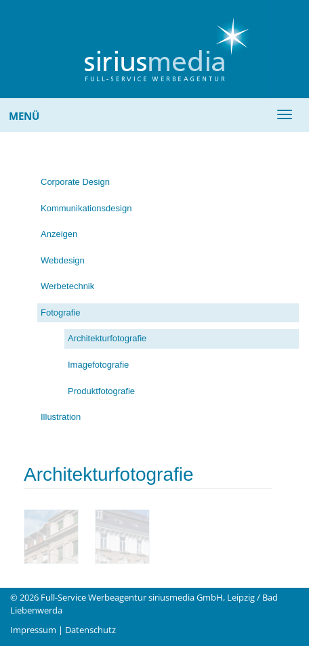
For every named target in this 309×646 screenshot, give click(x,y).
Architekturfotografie (107, 338)
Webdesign (63, 260)
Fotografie (61, 312)
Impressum (33, 630)
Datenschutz (90, 630)
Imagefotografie (98, 365)
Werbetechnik (67, 286)
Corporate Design (75, 182)
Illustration (61, 417)
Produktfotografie (101, 391)
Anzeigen (59, 234)
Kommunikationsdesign (86, 208)
